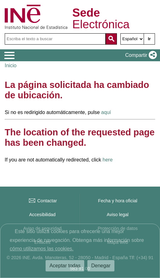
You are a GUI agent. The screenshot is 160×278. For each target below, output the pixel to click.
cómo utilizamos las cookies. (42, 248)
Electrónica (101, 18)
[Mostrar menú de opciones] (9, 55)
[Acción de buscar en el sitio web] (111, 39)
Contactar (42, 201)
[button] (140, 55)
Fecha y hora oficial (117, 200)
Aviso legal (118, 214)
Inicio (10, 65)
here (107, 159)
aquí (106, 112)
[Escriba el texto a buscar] (55, 39)
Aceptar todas (64, 265)
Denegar (100, 265)
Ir (149, 38)
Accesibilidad (42, 214)
